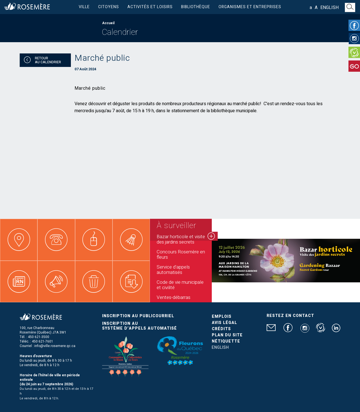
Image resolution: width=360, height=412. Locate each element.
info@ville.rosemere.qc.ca (54, 345)
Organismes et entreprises (250, 7)
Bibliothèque (195, 7)
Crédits (221, 329)
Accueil (108, 23)
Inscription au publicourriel (138, 316)
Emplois (221, 316)
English (329, 7)
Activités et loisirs (150, 7)
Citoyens (108, 7)
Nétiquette (226, 341)
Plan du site (227, 335)
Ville (84, 7)
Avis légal (224, 323)
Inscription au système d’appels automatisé (139, 326)
